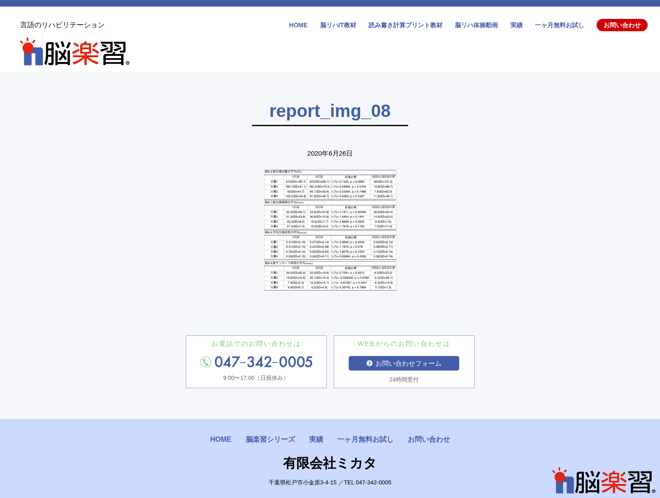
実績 (516, 25)
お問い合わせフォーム (404, 363)
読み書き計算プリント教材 (405, 25)
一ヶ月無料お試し (559, 25)
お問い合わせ (622, 25)
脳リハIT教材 (338, 25)
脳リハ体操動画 (476, 25)
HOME (298, 25)
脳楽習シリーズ (270, 439)
